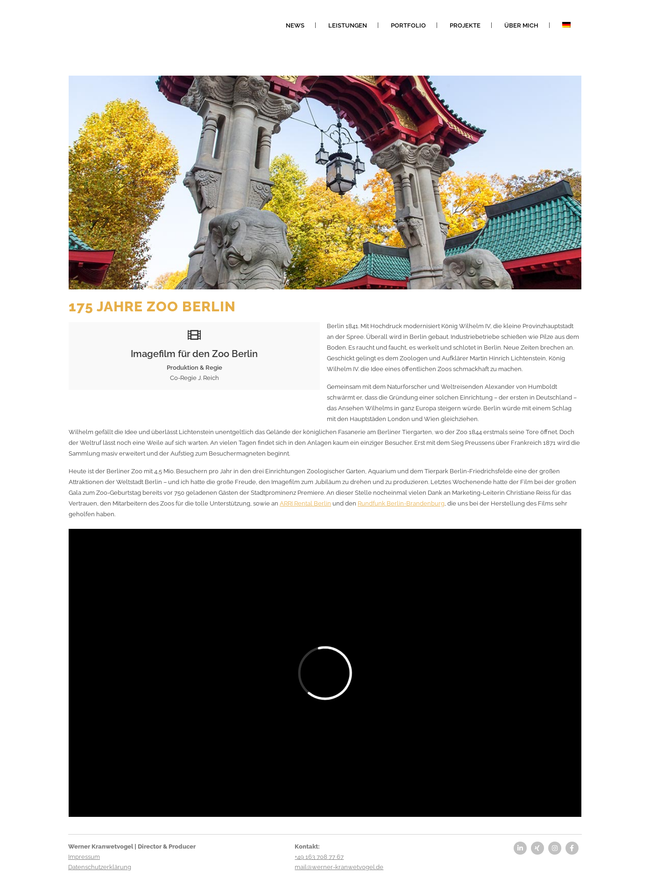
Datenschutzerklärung (99, 867)
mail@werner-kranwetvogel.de (339, 867)
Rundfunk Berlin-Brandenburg (401, 503)
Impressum (84, 856)
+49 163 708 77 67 (319, 856)
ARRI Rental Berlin (305, 503)
